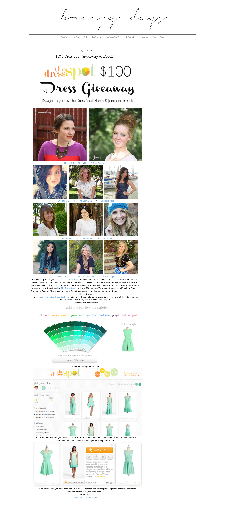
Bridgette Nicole (108, 201)
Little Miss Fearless (85, 276)
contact (159, 37)
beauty (97, 37)
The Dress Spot (71, 279)
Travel (143, 37)
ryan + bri (80, 37)
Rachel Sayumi (66, 239)
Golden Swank (88, 239)
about (65, 37)
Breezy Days (108, 276)
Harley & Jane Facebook (95, 163)
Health (129, 37)
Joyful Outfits (62, 276)
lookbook (113, 37)
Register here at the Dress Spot (50, 297)
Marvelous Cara (63, 201)
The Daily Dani (85, 201)
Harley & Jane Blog (73, 163)
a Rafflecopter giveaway (86, 497)
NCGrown (107, 239)
